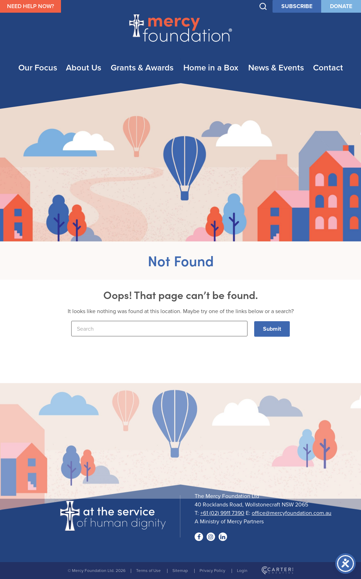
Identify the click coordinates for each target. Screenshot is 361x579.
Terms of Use (148, 570)
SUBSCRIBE (296, 6)
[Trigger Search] (263, 6)
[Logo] (113, 526)
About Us (83, 67)
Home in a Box (210, 67)
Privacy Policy (212, 570)
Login (242, 570)
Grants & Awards (142, 67)
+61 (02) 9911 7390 (222, 513)
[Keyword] (159, 328)
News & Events (276, 67)
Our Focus (37, 67)
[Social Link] (199, 537)
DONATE (341, 6)
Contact (328, 67)
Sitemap (180, 570)
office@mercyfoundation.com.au (291, 513)
